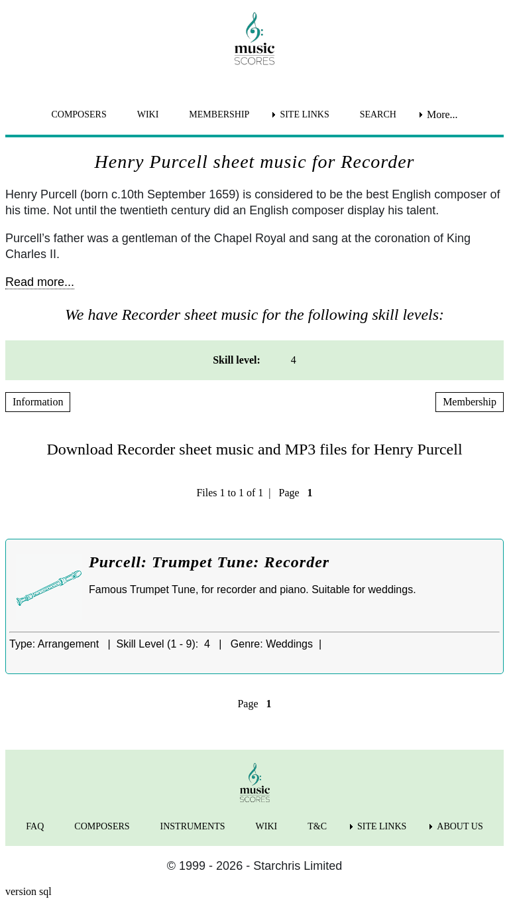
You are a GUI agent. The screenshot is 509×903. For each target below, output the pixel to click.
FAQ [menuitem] (35, 826)
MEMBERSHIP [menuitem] (219, 114)
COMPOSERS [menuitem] (78, 114)
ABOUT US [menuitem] (459, 826)
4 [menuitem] (293, 360)
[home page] (254, 38)
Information (38, 401)
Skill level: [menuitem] (236, 360)
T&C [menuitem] (317, 826)
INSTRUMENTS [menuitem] (192, 826)
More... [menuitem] (442, 114)
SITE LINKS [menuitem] (304, 114)
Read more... (39, 282)
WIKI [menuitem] (148, 114)
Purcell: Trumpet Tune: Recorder (209, 562)
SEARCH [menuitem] (378, 114)
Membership (469, 401)
